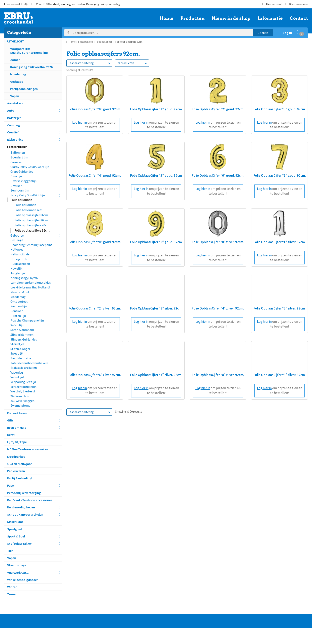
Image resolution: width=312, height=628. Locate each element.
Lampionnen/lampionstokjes (30, 282)
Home (166, 18)
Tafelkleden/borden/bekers (29, 363)
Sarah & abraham (22, 330)
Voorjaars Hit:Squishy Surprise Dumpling (29, 50)
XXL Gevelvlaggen (22, 401)
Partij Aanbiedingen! (24, 89)
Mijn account (272, 4)
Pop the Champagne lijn (27, 320)
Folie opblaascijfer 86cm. (31, 215)
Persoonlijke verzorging (24, 493)
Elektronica (15, 139)
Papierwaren (16, 471)
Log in (287, 33)
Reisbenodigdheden (21, 507)
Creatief (13, 132)
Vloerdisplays (16, 565)
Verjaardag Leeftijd (23, 382)
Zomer (15, 60)
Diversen (16, 186)
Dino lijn (16, 176)
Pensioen (16, 311)
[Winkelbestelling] (89, 63)
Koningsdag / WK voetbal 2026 (31, 67)
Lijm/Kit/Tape (17, 442)
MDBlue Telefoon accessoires (27, 449)
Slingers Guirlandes (23, 339)
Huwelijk (16, 268)
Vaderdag (16, 372)
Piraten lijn (18, 316)
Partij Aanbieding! (19, 478)
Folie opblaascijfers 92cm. (32, 230)
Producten (192, 18)
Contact (299, 18)
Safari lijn (16, 325)
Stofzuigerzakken (20, 543)
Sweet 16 (16, 353)
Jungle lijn (17, 273)
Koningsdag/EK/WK (24, 278)
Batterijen (14, 118)
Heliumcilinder (20, 254)
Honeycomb (18, 259)
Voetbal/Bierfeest (22, 391)
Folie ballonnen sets (28, 210)
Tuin (10, 551)
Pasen (11, 485)
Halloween (17, 249)
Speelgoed (14, 529)
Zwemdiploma (20, 405)
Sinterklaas (15, 522)
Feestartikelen (17, 147)
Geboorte (17, 235)
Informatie (270, 18)
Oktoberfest (19, 301)
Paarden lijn (18, 306)
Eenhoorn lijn (19, 190)
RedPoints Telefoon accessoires (29, 500)
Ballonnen (17, 152)
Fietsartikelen (17, 413)
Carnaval (16, 162)
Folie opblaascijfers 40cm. (32, 225)
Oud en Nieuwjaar (19, 464)
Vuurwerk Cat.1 (18, 573)
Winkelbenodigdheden (23, 580)
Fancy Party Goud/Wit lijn (27, 195)
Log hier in (79, 122)
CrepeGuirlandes (21, 171)
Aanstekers (15, 103)
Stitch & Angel (20, 349)
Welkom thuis (19, 396)
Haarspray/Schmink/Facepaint (31, 245)
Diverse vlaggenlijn (23, 181)
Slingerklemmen (22, 335)
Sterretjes (17, 344)
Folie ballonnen (21, 200)
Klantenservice (296, 4)
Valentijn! (17, 377)
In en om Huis (16, 427)
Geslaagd (16, 82)
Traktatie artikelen (23, 368)
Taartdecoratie (20, 358)
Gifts (10, 420)
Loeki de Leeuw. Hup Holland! (30, 287)
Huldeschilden (20, 264)
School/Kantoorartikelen (25, 514)
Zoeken (263, 33)
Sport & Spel (16, 536)
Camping (13, 125)
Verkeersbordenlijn (23, 387)
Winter (12, 587)
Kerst (11, 435)
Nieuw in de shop (231, 18)
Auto (10, 110)
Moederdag (18, 74)
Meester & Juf (19, 292)
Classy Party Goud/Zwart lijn (29, 167)
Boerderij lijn (19, 157)
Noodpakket (16, 457)
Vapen (14, 96)
